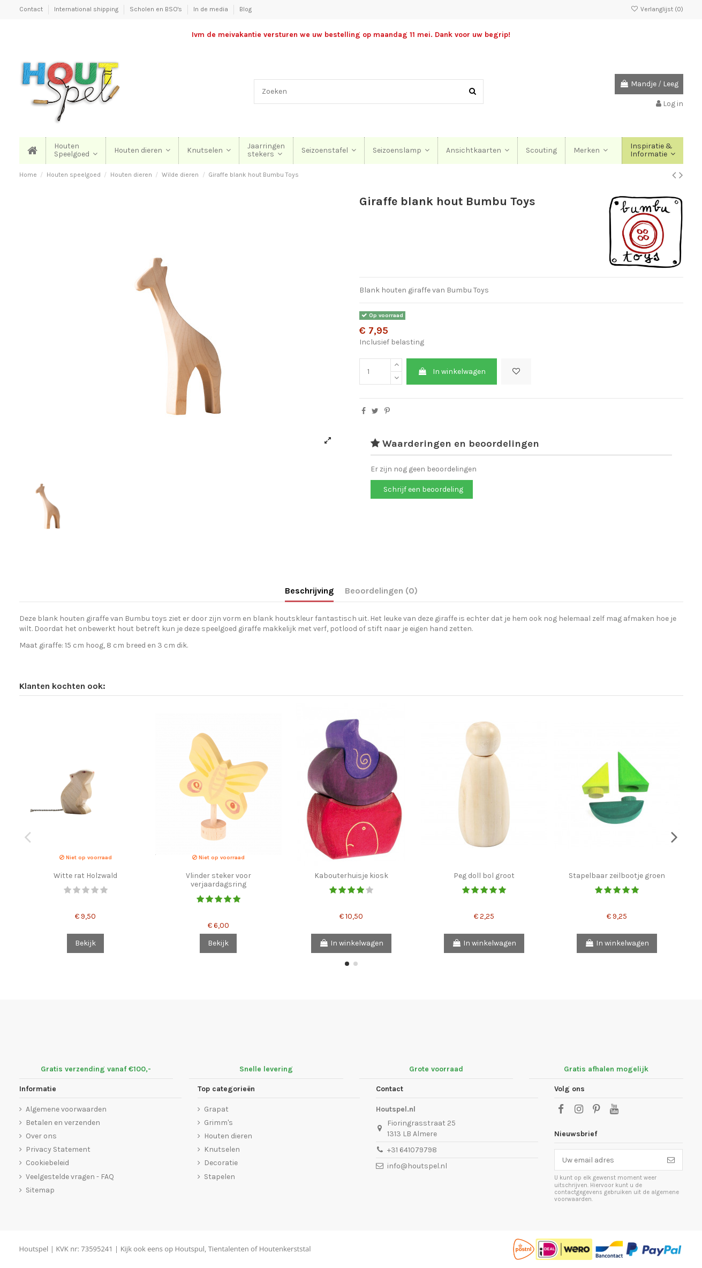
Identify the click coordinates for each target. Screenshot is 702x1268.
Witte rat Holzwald (85, 875)
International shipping (87, 9)
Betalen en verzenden (63, 1122)
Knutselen (222, 1149)
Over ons (41, 1136)
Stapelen (219, 1176)
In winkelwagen (452, 371)
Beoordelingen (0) (381, 591)
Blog (245, 9)
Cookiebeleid (47, 1162)
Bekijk (85, 943)
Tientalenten (228, 1249)
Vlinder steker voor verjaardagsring (218, 880)
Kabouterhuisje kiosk (351, 875)
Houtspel (34, 1249)
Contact (31, 9)
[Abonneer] (671, 1160)
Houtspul (190, 1249)
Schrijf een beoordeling (423, 489)
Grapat (216, 1109)
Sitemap (40, 1190)
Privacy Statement (58, 1149)
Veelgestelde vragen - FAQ (70, 1176)
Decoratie (221, 1162)
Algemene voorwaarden (66, 1109)
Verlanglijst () (656, 9)
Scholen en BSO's (157, 9)
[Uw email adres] (607, 1160)
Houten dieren (228, 1136)
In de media (211, 9)
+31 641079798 (412, 1149)
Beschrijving (309, 591)
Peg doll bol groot (484, 875)
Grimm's (218, 1122)
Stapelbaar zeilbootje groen (617, 875)
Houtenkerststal (285, 1249)
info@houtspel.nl (417, 1166)
